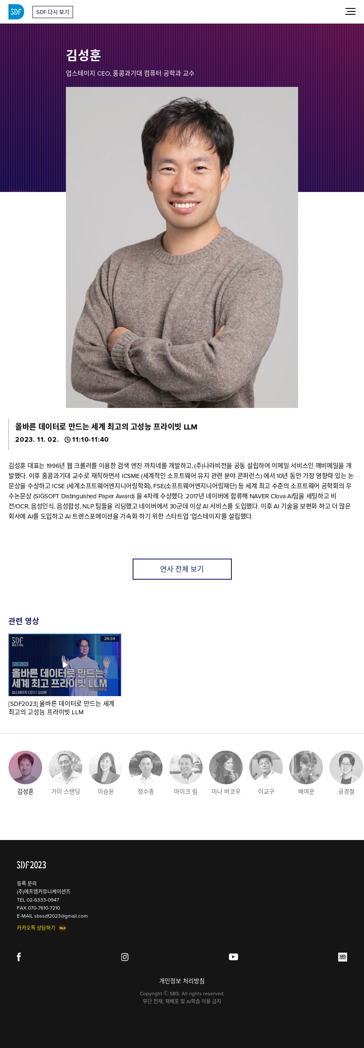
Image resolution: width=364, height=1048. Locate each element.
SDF (16, 11)
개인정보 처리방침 (182, 981)
